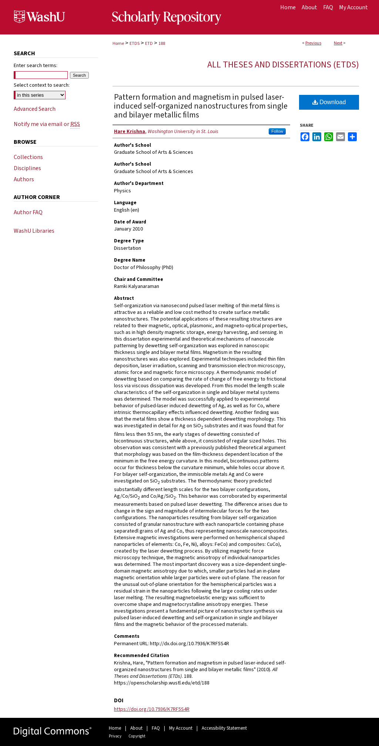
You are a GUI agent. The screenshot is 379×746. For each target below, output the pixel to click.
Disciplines (27, 168)
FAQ (156, 728)
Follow (277, 131)
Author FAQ (28, 212)
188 (161, 43)
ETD (149, 43)
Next (338, 43)
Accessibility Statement (224, 728)
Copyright (136, 736)
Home (118, 43)
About (136, 728)
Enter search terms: (35, 65)
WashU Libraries (34, 231)
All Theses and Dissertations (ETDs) (283, 64)
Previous (313, 43)
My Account (180, 728)
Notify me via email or (47, 124)
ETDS (135, 43)
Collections (28, 157)
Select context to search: (42, 85)
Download (329, 102)
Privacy (115, 736)
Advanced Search (35, 109)
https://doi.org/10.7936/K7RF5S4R (152, 709)
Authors (24, 179)
